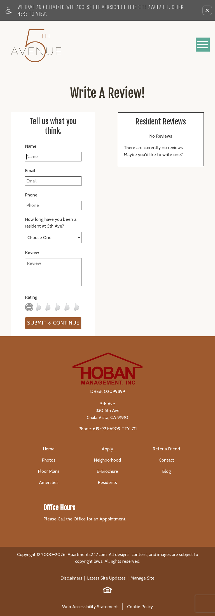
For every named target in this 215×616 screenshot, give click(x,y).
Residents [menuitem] (107, 482)
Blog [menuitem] (166, 471)
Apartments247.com (87, 554)
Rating (31, 297)
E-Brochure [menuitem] (107, 471)
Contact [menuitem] (166, 460)
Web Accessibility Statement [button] (90, 606)
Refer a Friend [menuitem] (166, 448)
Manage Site (142, 578)
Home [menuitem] (49, 448)
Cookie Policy (140, 606)
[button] (207, 10)
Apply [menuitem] (107, 448)
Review (32, 252)
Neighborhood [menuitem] (107, 460)
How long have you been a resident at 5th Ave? (50, 223)
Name (30, 146)
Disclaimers (71, 578)
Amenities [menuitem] (49, 482)
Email (30, 170)
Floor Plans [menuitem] (49, 471)
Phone (31, 195)
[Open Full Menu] (203, 45)
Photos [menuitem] (48, 460)
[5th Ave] (36, 45)
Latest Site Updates (106, 578)
